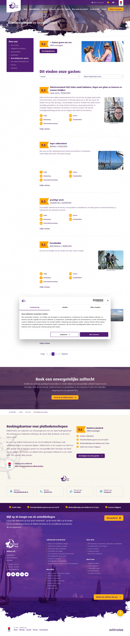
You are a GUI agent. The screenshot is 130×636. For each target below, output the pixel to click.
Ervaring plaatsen (48, 51)
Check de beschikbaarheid (65, 397)
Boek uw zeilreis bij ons (108, 597)
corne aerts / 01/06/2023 (60, 93)
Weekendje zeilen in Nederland (57, 549)
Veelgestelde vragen (94, 568)
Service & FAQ (94, 9)
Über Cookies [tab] (95, 307)
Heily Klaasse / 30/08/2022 (61, 246)
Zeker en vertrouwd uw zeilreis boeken (29, 466)
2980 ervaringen (56, 45)
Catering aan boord (93, 551)
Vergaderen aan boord (54, 558)
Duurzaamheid (15, 52)
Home (25, 9)
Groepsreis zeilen (53, 588)
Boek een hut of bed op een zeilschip (58, 573)
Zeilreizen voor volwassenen (56, 581)
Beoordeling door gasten (20, 58)
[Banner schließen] (107, 300)
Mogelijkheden (34, 9)
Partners (13, 65)
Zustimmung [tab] (34, 307)
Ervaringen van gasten (94, 573)
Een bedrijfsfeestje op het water (57, 556)
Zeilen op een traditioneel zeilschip (58, 543)
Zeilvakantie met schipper (55, 551)
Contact (103, 9)
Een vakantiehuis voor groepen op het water (61, 553)
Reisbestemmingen (93, 571)
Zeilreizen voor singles (54, 583)
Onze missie (15, 45)
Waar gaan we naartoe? (80, 9)
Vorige (43, 354)
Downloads (14, 55)
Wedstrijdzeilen (52, 585)
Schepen (52, 9)
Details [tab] (65, 307)
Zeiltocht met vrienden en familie (57, 546)
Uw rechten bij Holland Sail (19, 61)
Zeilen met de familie (54, 578)
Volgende (64, 354)
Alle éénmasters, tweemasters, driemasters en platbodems (105, 543)
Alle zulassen (94, 334)
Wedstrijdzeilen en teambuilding (57, 561)
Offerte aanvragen (116, 9)
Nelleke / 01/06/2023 (58, 146)
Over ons (45, 9)
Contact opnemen (93, 566)
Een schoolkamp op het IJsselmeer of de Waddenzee (63, 563)
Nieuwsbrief (114, 518)
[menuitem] (25, 9)
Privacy (35, 630)
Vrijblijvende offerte (93, 563)
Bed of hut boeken (63, 9)
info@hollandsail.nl (13, 569)
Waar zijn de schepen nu (95, 553)
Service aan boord (93, 549)
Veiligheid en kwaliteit (18, 49)
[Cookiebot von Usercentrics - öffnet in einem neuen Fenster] (94, 300)
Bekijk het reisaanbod (54, 576)
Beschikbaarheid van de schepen (97, 546)
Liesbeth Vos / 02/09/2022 (60, 203)
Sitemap (22, 630)
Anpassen (65, 334)
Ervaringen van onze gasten (90, 456)
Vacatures (14, 68)
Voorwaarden (43, 630)
